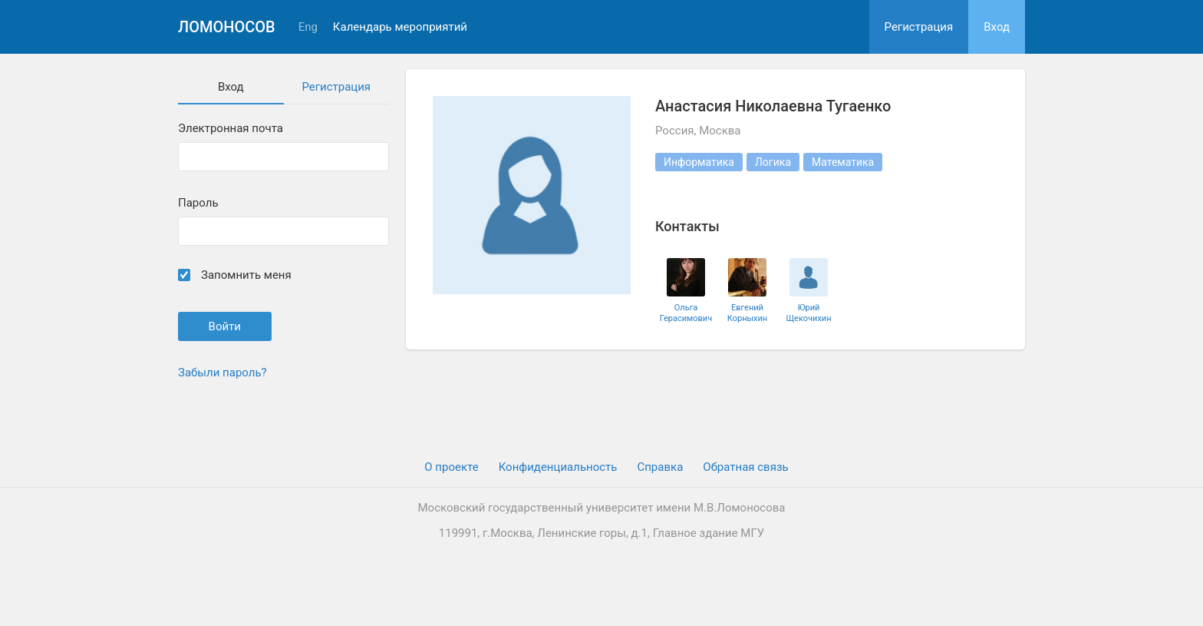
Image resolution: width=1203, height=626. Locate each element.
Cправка (660, 467)
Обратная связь (745, 467)
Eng (308, 27)
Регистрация (919, 27)
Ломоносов (226, 27)
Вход (997, 27)
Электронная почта (230, 128)
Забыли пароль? (222, 372)
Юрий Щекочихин (808, 313)
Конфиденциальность (558, 467)
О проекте (451, 467)
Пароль (198, 203)
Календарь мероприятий (400, 27)
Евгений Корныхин (747, 313)
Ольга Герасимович (686, 313)
